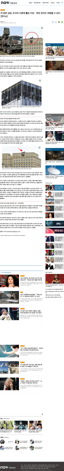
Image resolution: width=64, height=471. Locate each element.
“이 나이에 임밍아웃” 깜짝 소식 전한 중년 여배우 (24, 442)
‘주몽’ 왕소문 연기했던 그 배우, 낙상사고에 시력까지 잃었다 (34, 431)
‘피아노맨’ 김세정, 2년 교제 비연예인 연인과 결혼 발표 (39, 448)
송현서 (1, 21)
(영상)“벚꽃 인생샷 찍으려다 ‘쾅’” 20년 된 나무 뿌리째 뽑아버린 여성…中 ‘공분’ (20, 432)
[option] (20, 427)
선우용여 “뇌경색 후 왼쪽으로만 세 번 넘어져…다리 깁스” (9, 448)
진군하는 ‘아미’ (10, 441)
